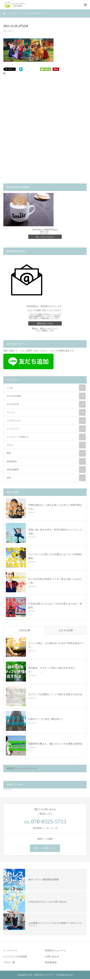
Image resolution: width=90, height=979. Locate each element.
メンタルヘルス (46, 420)
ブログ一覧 (9, 962)
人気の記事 (24, 630)
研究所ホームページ (55, 950)
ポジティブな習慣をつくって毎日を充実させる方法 (55, 694)
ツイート (7, 789)
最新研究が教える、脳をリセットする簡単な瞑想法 (55, 744)
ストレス (46, 412)
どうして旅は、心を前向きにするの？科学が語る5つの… (55, 645)
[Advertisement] (45, 107)
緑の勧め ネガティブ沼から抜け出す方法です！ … (51, 670)
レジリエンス (46, 428)
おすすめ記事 (66, 630)
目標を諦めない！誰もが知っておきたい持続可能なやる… (55, 507)
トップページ (10, 950)
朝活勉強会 (46, 461)
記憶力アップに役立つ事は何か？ (45, 719)
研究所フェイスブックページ (22, 768)
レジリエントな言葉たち (46, 437)
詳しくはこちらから (45, 237)
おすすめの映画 (46, 396)
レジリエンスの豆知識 (15, 956)
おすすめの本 (46, 404)
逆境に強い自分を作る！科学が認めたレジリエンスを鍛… (55, 531)
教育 (46, 453)
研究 (46, 477)
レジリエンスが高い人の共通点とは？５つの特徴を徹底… (55, 556)
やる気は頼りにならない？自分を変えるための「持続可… (55, 605)
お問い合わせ (52, 956)
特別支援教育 (46, 469)
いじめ (46, 387)
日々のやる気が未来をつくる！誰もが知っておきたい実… (55, 581)
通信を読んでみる (45, 323)
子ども (46, 445)
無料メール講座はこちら (45, 848)
